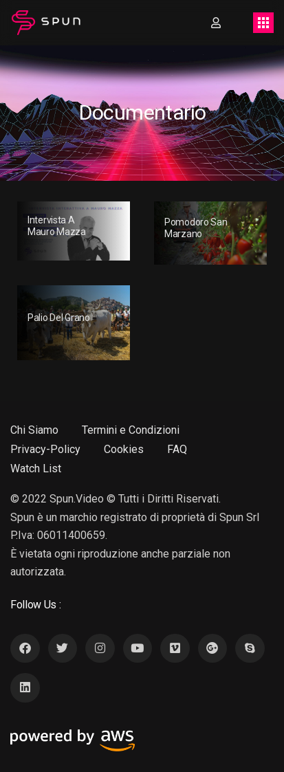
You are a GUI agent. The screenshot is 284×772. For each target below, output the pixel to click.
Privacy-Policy (45, 449)
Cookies (124, 449)
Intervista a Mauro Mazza (57, 225)
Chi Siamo (34, 430)
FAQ (177, 449)
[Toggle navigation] (263, 22)
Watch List (35, 468)
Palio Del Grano (59, 317)
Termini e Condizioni (130, 430)
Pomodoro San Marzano (196, 228)
